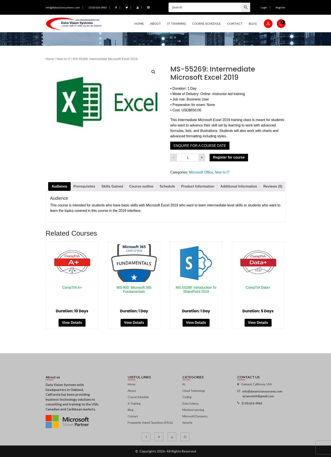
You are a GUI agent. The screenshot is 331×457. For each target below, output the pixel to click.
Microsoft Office (201, 172)
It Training (134, 403)
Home (139, 23)
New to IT (63, 59)
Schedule (167, 186)
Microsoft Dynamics (195, 416)
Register (280, 7)
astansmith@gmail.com (258, 396)
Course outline (141, 186)
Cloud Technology (193, 390)
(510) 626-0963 (98, 7)
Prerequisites (84, 186)
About (155, 23)
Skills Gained (112, 186)
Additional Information (238, 186)
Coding (186, 397)
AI (183, 384)
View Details (72, 322)
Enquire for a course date (199, 145)
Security (187, 422)
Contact (235, 23)
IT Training (176, 23)
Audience (59, 186)
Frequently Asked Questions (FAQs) (150, 422)
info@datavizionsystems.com (63, 7)
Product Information (197, 186)
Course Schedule (206, 23)
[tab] (59, 186)
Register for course (229, 157)
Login (264, 7)
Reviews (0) (272, 186)
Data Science (190, 403)
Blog (253, 23)
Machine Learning (193, 410)
